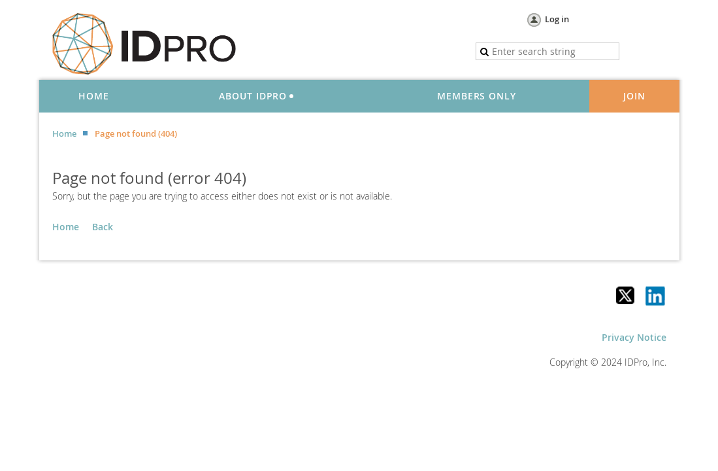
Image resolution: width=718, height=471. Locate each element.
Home (64, 133)
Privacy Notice (634, 337)
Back (102, 226)
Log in (557, 19)
